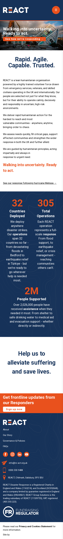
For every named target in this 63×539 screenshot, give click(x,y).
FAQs (5, 446)
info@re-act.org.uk (18, 463)
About (6, 429)
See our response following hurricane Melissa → (30, 183)
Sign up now (14, 409)
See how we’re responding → (24, 39)
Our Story (7, 435)
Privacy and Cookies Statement (35, 526)
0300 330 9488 (16, 470)
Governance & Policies (14, 440)
